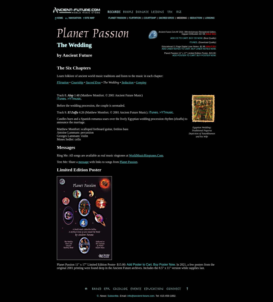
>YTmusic (74, 98)
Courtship (150, 18)
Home (59, 18)
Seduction (196, 18)
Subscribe (112, 295)
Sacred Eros (166, 18)
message (83, 162)
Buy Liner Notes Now (203, 49)
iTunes (193, 42)
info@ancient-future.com (140, 295)
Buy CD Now (195, 38)
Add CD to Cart (179, 38)
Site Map (89, 18)
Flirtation (135, 18)
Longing (209, 18)
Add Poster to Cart (184, 55)
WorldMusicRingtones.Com (146, 155)
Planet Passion (117, 18)
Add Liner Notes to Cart (176, 49)
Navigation (73, 18)
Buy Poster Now (206, 55)
